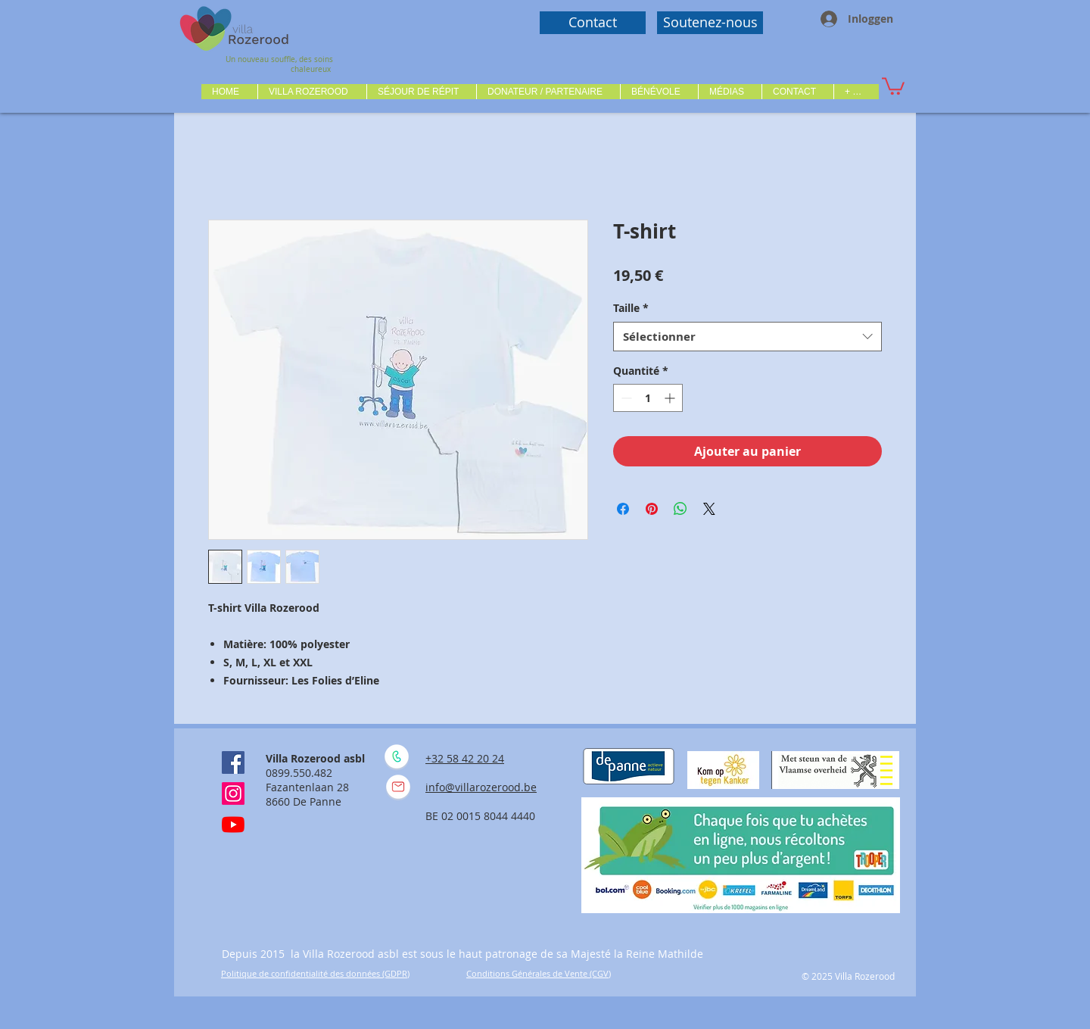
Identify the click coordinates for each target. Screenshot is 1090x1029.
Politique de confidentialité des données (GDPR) (315, 973)
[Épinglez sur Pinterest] (652, 509)
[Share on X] (709, 509)
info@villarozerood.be (481, 787)
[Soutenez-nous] (710, 22)
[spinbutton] (648, 398)
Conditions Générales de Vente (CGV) (538, 973)
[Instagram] (233, 793)
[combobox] (747, 336)
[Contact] (593, 22)
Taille (631, 308)
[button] (311, 91)
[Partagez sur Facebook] (623, 509)
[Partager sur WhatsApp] (680, 509)
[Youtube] (233, 824)
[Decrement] (624, 398)
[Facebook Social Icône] (233, 762)
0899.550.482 (299, 773)
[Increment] (671, 398)
